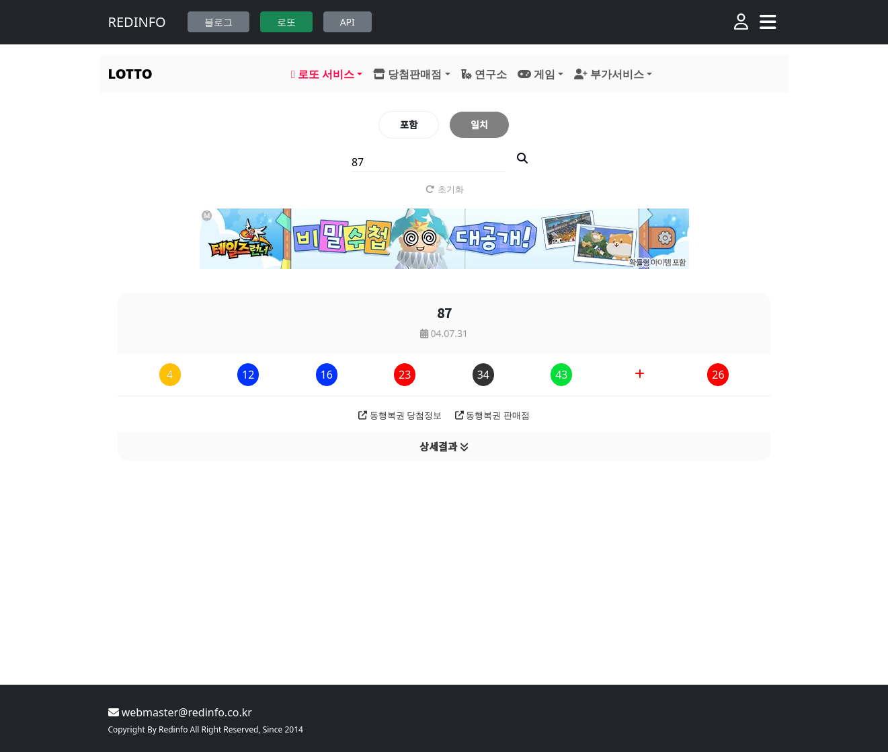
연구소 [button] (484, 74)
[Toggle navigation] (768, 22)
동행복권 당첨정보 (400, 415)
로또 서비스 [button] (322, 74)
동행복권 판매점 (492, 415)
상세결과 (444, 446)
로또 (286, 21)
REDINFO (137, 22)
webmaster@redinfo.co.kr (180, 712)
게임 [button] (536, 74)
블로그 (218, 21)
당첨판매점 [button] (407, 74)
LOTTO (130, 74)
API (347, 21)
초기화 (444, 189)
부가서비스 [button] (609, 74)
